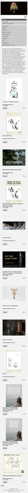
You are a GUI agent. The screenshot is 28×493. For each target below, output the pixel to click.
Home (4, 19)
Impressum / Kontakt (6, 32)
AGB (3, 40)
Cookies (17, 490)
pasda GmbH (15, 488)
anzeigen (5, 108)
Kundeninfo (4, 38)
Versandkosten (5, 36)
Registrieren (4, 30)
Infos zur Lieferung (6, 34)
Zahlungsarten (5, 43)
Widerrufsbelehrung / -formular (8, 45)
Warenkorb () (5, 26)
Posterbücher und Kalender (7, 23)
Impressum (5, 490)
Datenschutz (12, 490)
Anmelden (4, 28)
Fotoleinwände (5, 22)
